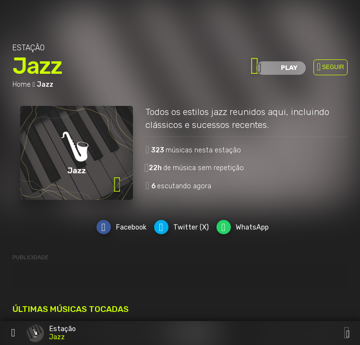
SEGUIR (333, 67)
